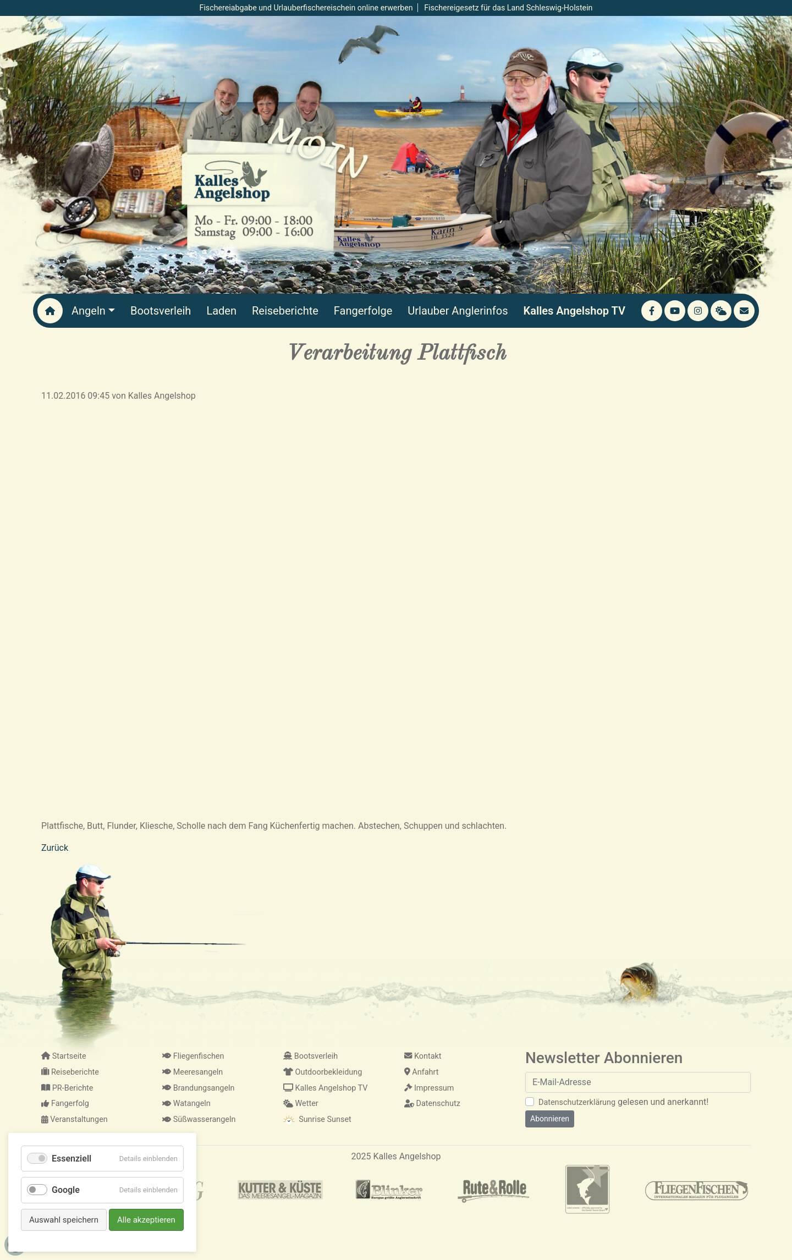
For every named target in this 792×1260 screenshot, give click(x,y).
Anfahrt (421, 1072)
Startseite (63, 1056)
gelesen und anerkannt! (623, 1102)
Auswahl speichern (63, 1220)
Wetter (300, 1103)
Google (66, 1190)
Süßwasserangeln (198, 1119)
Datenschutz (432, 1103)
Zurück (54, 848)
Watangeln (186, 1103)
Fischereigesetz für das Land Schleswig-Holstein (508, 7)
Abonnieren (549, 1118)
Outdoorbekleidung (322, 1072)
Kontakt (423, 1056)
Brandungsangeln (198, 1088)
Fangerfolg (65, 1103)
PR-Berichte (67, 1088)
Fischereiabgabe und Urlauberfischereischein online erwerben (306, 7)
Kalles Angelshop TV (325, 1088)
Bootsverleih (310, 1056)
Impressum (429, 1088)
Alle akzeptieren (146, 1220)
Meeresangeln (192, 1072)
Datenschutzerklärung (576, 1102)
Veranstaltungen (74, 1119)
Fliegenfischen (193, 1056)
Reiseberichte (70, 1072)
